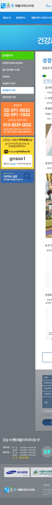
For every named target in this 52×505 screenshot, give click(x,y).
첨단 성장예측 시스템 (10, 70)
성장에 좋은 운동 (9, 97)
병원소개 (6, 18)
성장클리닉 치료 (8, 90)
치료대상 (5, 77)
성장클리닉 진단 (8, 83)
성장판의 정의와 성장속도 (12, 63)
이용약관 (46, 485)
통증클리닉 (21, 18)
